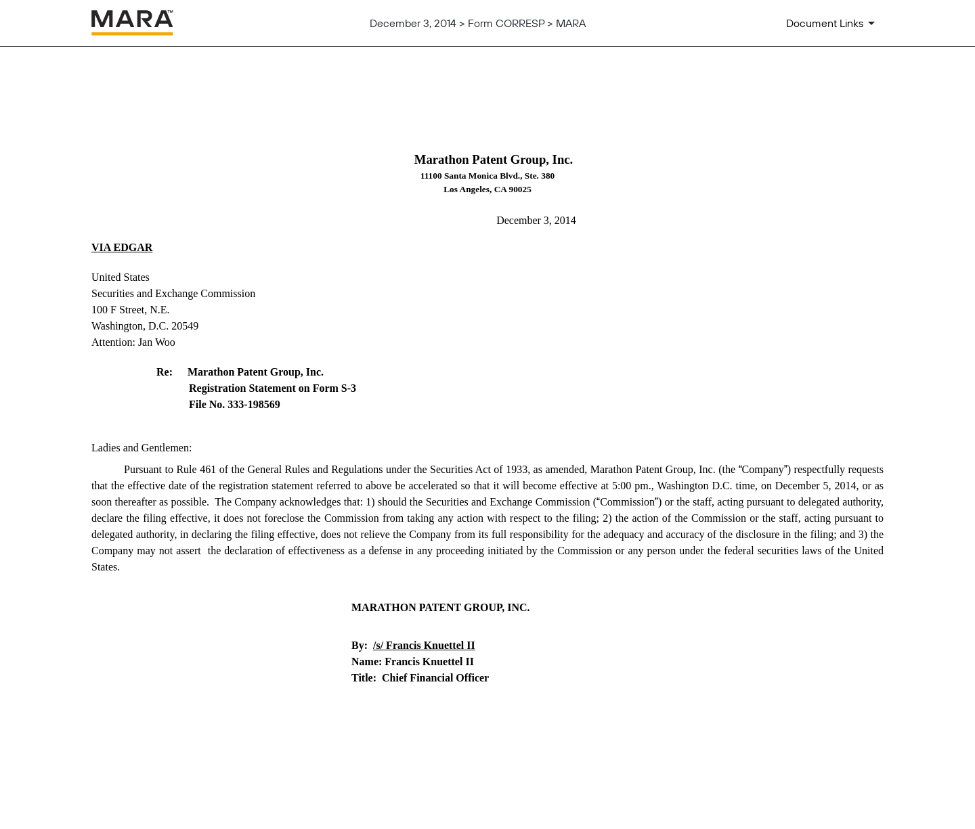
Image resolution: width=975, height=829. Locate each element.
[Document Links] (833, 23)
